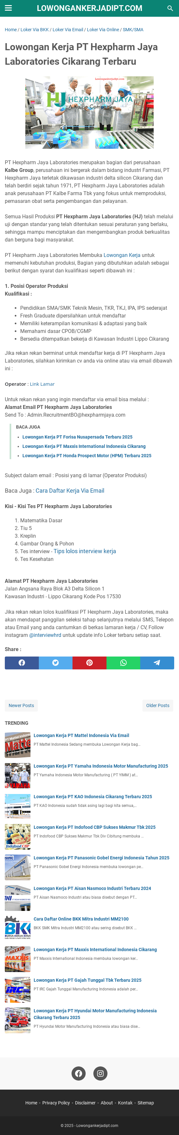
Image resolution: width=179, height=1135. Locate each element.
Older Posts (157, 705)
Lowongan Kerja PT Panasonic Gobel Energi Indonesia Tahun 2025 (101, 857)
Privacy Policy (56, 1102)
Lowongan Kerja (123, 255)
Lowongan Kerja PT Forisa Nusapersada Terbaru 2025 (77, 437)
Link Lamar (42, 384)
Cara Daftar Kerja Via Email (70, 490)
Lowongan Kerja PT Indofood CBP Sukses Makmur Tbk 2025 (95, 827)
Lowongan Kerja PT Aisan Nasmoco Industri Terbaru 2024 (92, 888)
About (107, 1102)
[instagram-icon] (100, 1073)
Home (31, 1102)
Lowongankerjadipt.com (89, 8)
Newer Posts (21, 705)
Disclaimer (85, 1102)
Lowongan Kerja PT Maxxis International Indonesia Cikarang (84, 446)
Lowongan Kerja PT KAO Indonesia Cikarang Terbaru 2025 (93, 796)
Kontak (125, 1102)
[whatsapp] (124, 663)
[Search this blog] (170, 8)
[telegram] (157, 663)
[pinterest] (89, 663)
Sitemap (146, 1102)
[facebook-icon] (79, 1073)
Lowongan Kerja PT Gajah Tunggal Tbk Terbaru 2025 (87, 980)
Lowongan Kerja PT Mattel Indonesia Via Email (81, 735)
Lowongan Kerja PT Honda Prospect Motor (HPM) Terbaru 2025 (86, 455)
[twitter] (56, 663)
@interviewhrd (46, 635)
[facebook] (22, 663)
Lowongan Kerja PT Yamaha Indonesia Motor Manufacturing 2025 (101, 766)
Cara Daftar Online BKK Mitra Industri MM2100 (81, 919)
